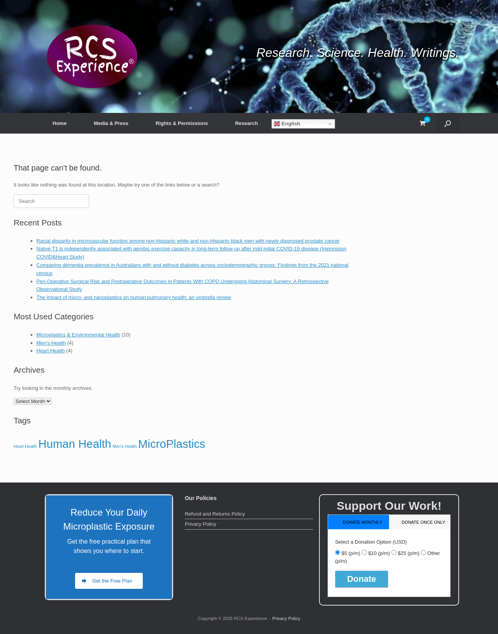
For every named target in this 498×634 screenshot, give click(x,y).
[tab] (358, 522)
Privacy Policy (200, 524)
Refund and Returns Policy (215, 514)
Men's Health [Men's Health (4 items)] (125, 446)
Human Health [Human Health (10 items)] (74, 443)
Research (246, 123)
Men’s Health (51, 343)
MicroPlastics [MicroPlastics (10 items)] (171, 443)
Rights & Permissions (182, 123)
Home (60, 123)
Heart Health (51, 351)
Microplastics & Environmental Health (78, 335)
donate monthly (362, 522)
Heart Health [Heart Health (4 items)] (25, 446)
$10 (379, 553)
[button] (447, 123)
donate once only (423, 522)
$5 (351, 553)
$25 (408, 553)
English (287, 124)
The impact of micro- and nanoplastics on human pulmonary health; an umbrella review (134, 297)
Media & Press (111, 123)
